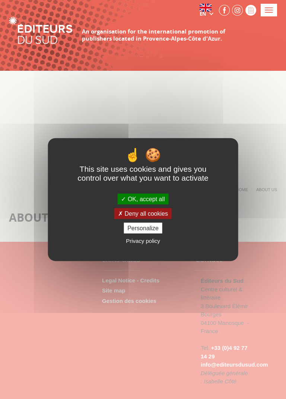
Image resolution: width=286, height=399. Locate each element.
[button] (208, 10)
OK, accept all (143, 199)
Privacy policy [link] (143, 241)
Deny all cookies (143, 213)
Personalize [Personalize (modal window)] (143, 228)
